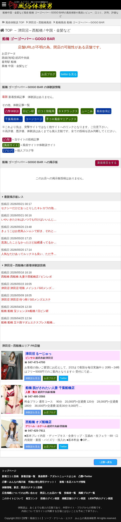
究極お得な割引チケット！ (42, 482)
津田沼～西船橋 (30, 30)
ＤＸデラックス (68, 111)
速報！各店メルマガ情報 (72, 482)
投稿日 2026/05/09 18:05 (60, 298)
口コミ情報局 (46, 111)
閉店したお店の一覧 (50, 493)
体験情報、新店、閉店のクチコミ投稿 (22, 487)
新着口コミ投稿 (10, 476)
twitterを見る (68, 74)
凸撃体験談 (12, 111)
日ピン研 (28, 111)
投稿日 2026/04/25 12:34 (60, 321)
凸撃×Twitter (85, 476)
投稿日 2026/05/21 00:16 (60, 218)
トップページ (9, 470)
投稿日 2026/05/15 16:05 (60, 286)
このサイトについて (12, 498)
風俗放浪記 (103, 111)
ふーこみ (87, 111)
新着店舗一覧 (28, 476)
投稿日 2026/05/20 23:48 (60, 229)
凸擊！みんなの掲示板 (14, 482)
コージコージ (34, 119)
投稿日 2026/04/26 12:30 (60, 309)
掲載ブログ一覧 (86, 493)
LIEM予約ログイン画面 (100, 498)
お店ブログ (48, 74)
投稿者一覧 (70, 493)
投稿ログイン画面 (49, 498)
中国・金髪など (58, 30)
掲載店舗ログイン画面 (74, 498)
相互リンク (32, 498)
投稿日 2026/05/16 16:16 (60, 275)
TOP (6, 30)
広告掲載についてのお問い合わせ (19, 493)
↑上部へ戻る (105, 462)
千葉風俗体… (13, 119)
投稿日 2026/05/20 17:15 (60, 241)
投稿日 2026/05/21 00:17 (60, 206)
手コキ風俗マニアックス (61, 119)
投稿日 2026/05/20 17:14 (60, 252)
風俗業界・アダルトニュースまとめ (57, 476)
